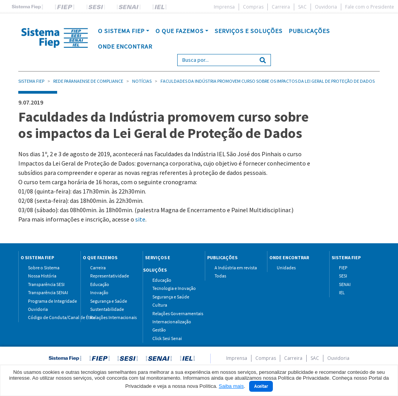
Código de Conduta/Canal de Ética (48, 317)
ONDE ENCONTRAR (125, 46)
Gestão (159, 330)
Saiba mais (231, 386)
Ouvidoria (326, 6)
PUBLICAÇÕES (309, 31)
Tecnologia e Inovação (172, 288)
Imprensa (224, 6)
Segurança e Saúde (108, 301)
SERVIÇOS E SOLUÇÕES (249, 31)
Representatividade (109, 276)
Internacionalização (171, 321)
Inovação (99, 292)
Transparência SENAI (48, 292)
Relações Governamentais (172, 313)
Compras (253, 6)
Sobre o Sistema (43, 267)
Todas (220, 276)
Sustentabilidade (107, 309)
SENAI (345, 284)
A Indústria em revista (235, 267)
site (140, 219)
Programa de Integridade (48, 301)
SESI (343, 276)
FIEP (343, 267)
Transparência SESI (46, 284)
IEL (342, 292)
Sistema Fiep (31, 81)
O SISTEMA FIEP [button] (121, 31)
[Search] (216, 60)
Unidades (286, 267)
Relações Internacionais (110, 317)
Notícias (142, 81)
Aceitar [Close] (261, 386)
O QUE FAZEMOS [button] (179, 31)
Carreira (281, 6)
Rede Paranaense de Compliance (88, 81)
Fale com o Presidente (369, 6)
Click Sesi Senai (167, 338)
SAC (302, 6)
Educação (99, 284)
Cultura (159, 305)
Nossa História (42, 276)
